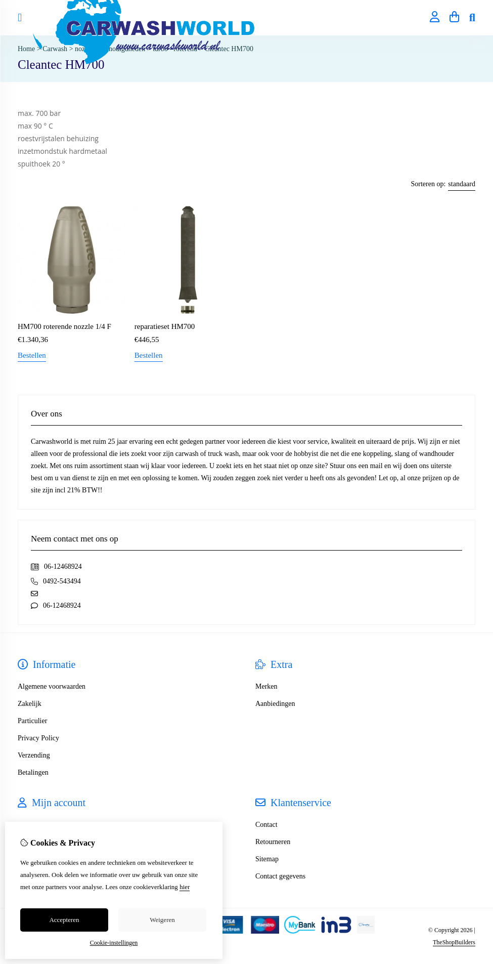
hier (185, 887)
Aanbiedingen (275, 703)
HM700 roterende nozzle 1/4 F (64, 326)
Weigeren (162, 920)
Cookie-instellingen (114, 942)
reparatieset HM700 (165, 326)
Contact (266, 824)
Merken (266, 686)
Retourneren (272, 842)
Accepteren (64, 920)
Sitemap (267, 859)
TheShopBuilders (454, 942)
